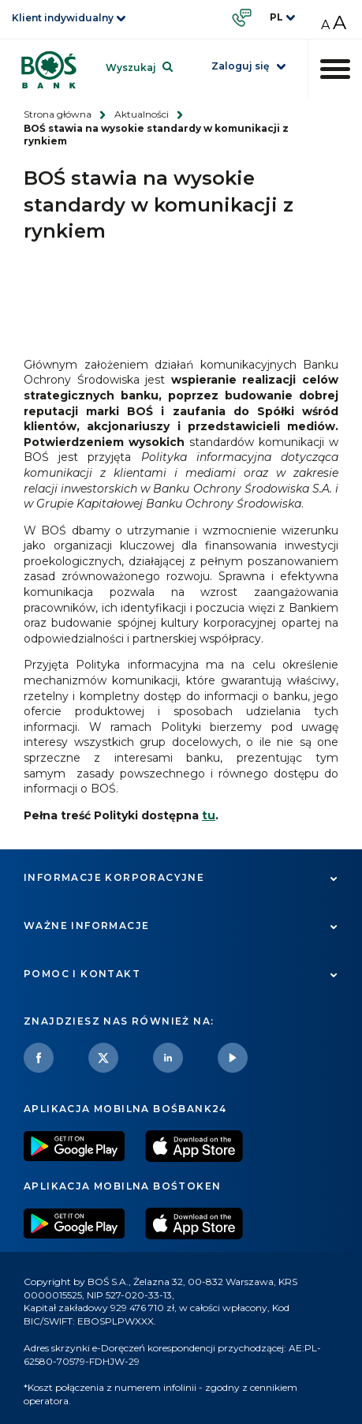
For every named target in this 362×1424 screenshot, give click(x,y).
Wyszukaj (131, 67)
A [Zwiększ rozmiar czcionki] (339, 22)
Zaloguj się (240, 66)
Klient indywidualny (63, 18)
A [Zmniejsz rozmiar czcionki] (325, 24)
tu (208, 815)
